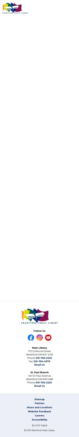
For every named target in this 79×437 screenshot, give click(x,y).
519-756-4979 (42, 361)
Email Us (39, 364)
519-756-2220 (44, 358)
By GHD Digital (39, 425)
